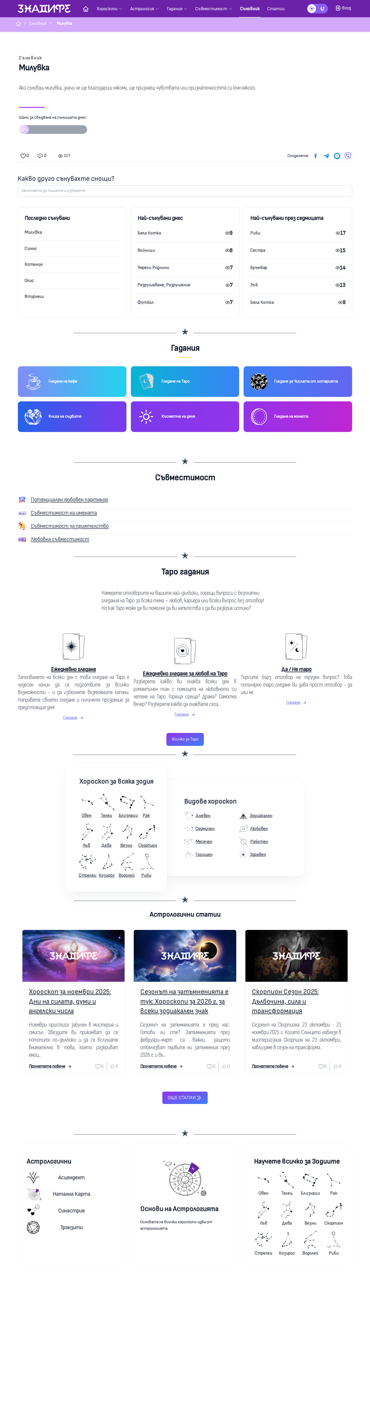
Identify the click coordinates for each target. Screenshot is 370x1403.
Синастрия (56, 1211)
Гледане (73, 717)
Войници (146, 250)
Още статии (185, 1098)
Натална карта (58, 1194)
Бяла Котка (149, 233)
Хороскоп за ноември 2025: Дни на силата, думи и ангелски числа (70, 1001)
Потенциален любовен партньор (69, 499)
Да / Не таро (296, 669)
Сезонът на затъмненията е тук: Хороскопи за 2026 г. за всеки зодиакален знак (184, 1001)
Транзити (55, 1227)
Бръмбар (258, 267)
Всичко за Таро (185, 739)
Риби (255, 233)
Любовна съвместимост (60, 539)
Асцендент (56, 1177)
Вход (343, 8)
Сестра (257, 250)
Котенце (34, 264)
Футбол (146, 302)
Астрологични (49, 1161)
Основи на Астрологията (179, 1209)
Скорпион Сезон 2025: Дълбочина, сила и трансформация (285, 1001)
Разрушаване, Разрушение (164, 285)
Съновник (30, 58)
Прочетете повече (50, 1066)
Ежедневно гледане (73, 669)
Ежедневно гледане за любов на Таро (185, 673)
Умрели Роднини (153, 267)
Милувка (33, 232)
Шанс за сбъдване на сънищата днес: (53, 126)
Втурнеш (34, 296)
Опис (29, 280)
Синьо (31, 248)
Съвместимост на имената (64, 512)
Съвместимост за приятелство (70, 526)
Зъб (254, 285)
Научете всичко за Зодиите (297, 1161)
